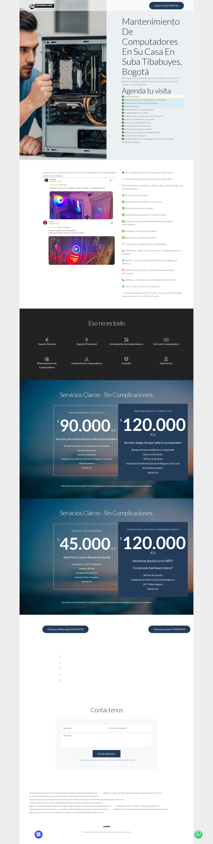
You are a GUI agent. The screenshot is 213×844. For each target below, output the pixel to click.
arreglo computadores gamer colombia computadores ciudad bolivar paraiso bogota (70, 806)
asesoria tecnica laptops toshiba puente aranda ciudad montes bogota (63, 793)
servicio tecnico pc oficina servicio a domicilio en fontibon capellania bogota (66, 813)
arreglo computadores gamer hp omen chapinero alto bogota (132, 793)
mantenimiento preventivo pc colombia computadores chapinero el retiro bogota (68, 809)
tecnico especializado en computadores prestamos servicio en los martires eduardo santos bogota (76, 800)
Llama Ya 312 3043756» (166, 5)
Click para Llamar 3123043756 (169, 629)
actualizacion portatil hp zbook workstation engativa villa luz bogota (63, 796)
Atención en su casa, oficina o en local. (140, 103)
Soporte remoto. (130, 106)
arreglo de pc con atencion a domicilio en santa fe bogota (140, 809)
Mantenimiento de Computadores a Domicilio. (144, 99)
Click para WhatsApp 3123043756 (65, 629)
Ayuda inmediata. (131, 96)
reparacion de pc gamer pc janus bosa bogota (138, 806)
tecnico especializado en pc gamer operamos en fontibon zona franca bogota (66, 803)
